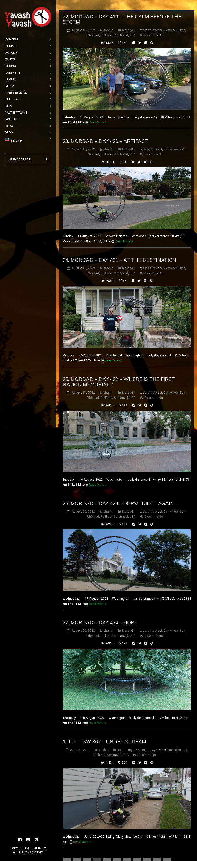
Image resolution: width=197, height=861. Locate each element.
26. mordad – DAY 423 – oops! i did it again (118, 493)
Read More (96, 112)
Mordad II (128, 19)
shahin (108, 19)
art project (155, 19)
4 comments (154, 263)
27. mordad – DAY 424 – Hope (100, 612)
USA (132, 25)
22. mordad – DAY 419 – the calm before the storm (122, 9)
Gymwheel (171, 19)
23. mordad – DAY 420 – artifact (105, 131)
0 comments (154, 25)
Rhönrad (93, 25)
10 (157, 852)
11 (167, 852)
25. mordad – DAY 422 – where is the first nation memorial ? (119, 371)
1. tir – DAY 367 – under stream (104, 731)
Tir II (120, 739)
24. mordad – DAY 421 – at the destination (119, 249)
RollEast (106, 25)
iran (182, 19)
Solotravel (121, 25)
